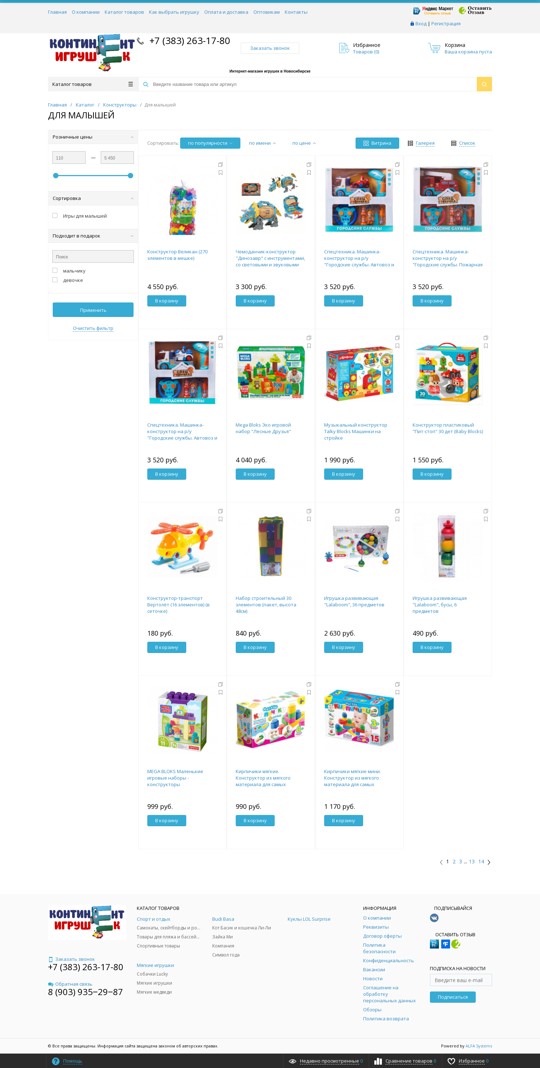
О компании (86, 12)
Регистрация (446, 23)
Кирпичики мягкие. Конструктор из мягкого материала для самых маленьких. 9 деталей (263, 781)
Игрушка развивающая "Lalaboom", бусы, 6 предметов (440, 604)
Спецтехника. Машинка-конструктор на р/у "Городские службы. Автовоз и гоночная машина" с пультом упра (359, 264)
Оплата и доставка (226, 12)
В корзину (166, 300)
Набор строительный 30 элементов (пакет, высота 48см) (266, 604)
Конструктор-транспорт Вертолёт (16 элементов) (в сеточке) (178, 604)
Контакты (296, 12)
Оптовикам (266, 12)
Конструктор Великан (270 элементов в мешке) (177, 254)
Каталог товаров (124, 12)
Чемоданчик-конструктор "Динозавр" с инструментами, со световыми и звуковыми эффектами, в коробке (270, 261)
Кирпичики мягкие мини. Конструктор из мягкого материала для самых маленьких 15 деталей (352, 781)
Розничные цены (93, 137)
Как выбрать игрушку (174, 12)
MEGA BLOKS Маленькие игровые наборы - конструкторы (175, 778)
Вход (421, 23)
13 (472, 861)
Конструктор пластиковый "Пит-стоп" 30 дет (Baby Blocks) (448, 428)
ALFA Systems (479, 1046)
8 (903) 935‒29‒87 (85, 992)
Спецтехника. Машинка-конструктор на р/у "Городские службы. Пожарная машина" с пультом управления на (448, 264)
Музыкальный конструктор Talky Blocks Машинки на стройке (355, 431)
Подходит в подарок (93, 235)
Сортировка (93, 198)
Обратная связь (70, 984)
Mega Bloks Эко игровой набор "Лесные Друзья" (263, 428)
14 (481, 861)
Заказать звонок (270, 48)
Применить (93, 310)
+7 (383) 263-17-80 (188, 40)
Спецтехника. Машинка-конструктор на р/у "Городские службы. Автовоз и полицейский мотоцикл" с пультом (182, 438)
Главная (57, 12)
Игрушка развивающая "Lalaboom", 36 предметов (354, 601)
